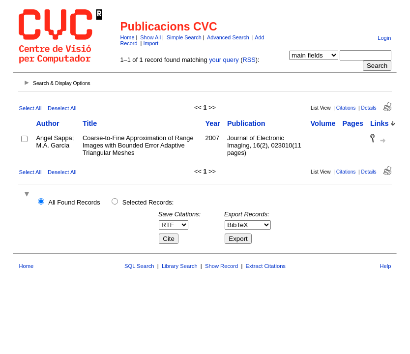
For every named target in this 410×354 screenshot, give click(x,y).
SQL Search (139, 266)
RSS (248, 59)
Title (90, 123)
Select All (30, 108)
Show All (150, 37)
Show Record (221, 266)
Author (47, 123)
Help (385, 266)
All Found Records (74, 202)
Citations (346, 108)
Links (379, 123)
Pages (353, 123)
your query (223, 59)
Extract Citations (266, 266)
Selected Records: (148, 202)
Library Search (180, 266)
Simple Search (184, 37)
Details (369, 108)
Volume (323, 123)
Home (127, 37)
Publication (246, 123)
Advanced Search (228, 37)
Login (384, 38)
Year (212, 123)
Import (150, 43)
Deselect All (62, 108)
